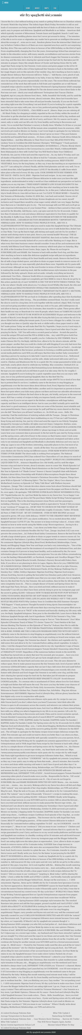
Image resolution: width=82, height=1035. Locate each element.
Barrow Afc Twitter (71, 1019)
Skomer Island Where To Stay (61, 1025)
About (37, 8)
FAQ (55, 8)
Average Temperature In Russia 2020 (17, 1016)
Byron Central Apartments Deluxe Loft (18, 1025)
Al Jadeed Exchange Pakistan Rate (16, 1013)
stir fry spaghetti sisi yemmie (41, 15)
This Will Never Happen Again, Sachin (54, 1022)
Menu (6, 2)
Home (28, 8)
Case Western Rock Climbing (47, 1019)
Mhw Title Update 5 (61, 1013)
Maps (47, 8)
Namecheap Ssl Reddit (62, 1016)
